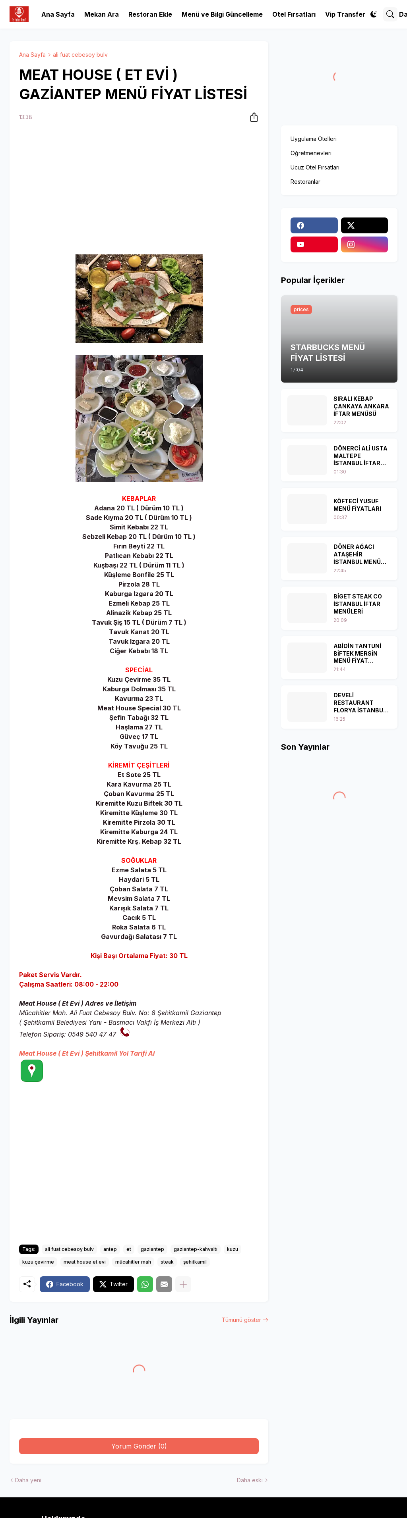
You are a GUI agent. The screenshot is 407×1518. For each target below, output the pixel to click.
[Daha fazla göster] (183, 1284)
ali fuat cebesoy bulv (80, 54)
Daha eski (250, 1480)
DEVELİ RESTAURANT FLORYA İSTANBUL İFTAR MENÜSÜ (359, 703)
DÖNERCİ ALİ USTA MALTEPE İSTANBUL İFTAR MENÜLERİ (360, 456)
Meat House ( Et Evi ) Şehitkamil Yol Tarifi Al (87, 1053)
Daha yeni (28, 1480)
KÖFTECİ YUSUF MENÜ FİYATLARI (357, 505)
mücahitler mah (133, 1262)
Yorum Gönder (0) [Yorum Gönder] (139, 1446)
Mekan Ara (101, 14)
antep (110, 1249)
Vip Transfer (345, 14)
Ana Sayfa (58, 14)
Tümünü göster (241, 1319)
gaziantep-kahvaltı (195, 1249)
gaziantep (152, 1249)
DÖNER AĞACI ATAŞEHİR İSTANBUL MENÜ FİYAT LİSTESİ (357, 554)
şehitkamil (195, 1262)
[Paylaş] (251, 117)
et (128, 1249)
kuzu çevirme (38, 1262)
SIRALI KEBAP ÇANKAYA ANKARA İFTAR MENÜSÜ (361, 406)
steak (167, 1262)
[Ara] (390, 14)
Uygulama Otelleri (314, 138)
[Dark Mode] (373, 14)
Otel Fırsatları (294, 14)
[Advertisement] (139, 189)
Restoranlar (305, 181)
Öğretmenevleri (311, 153)
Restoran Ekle (150, 14)
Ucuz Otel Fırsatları (315, 167)
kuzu (232, 1249)
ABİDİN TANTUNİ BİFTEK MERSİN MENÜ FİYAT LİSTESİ (357, 654)
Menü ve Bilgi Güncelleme (222, 14)
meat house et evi (85, 1262)
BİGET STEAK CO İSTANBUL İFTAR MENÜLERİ (357, 604)
